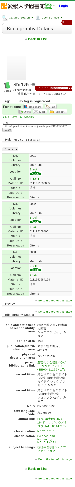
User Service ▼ (49, 17)
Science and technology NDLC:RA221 (46, 439)
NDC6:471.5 (46, 431)
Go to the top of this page (55, 300)
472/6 (33, 226)
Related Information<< (54, 88)
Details (28, 117)
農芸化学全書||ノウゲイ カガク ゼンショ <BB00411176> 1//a (51, 366)
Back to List (37, 39)
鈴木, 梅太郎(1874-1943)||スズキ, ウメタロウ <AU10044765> (52, 422)
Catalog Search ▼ (18, 17)
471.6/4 (34, 178)
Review (11, 117)
